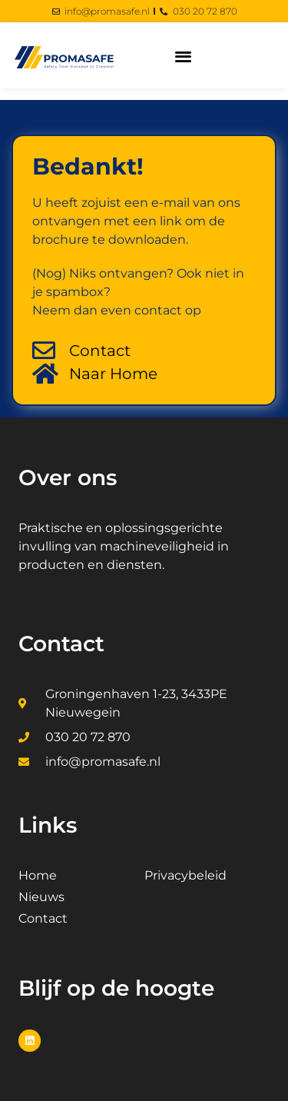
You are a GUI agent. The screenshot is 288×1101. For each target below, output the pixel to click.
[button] (183, 55)
